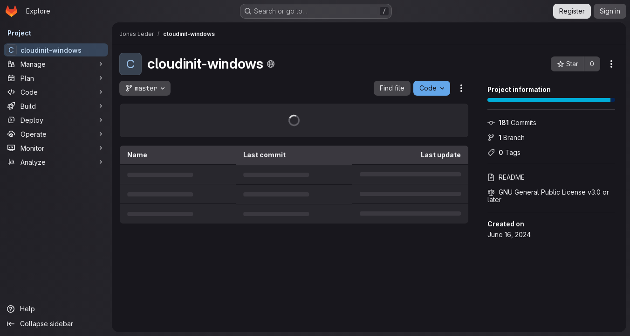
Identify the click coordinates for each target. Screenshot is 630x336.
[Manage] (56, 63)
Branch (506, 137)
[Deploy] (56, 119)
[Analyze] (56, 161)
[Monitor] (56, 147)
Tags (503, 152)
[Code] (56, 91)
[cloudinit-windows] (56, 49)
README (506, 177)
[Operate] (56, 133)
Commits (511, 122)
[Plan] (56, 77)
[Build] (56, 105)
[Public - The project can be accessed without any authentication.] (270, 64)
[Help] (56, 308)
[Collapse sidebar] (56, 323)
